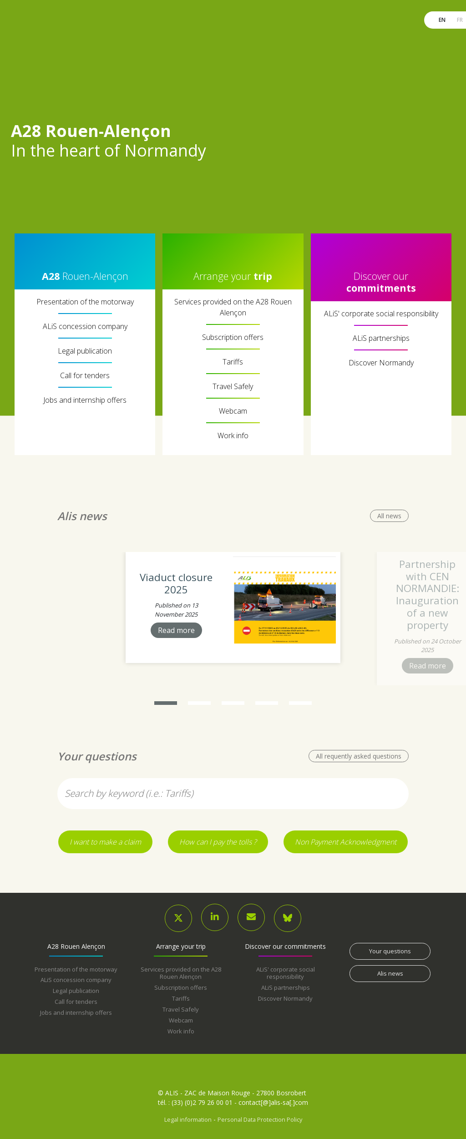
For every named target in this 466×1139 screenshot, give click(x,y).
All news (389, 515)
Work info (233, 435)
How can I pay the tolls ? (218, 842)
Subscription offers (232, 337)
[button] (165, 703)
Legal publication (85, 351)
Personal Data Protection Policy (260, 1119)
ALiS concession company (85, 326)
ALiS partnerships (381, 338)
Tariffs (233, 362)
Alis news (390, 973)
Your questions (390, 951)
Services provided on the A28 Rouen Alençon (233, 307)
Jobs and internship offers (85, 400)
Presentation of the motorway (85, 302)
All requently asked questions (358, 756)
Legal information (188, 1119)
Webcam (233, 411)
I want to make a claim (105, 842)
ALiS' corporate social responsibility (381, 314)
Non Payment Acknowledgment (345, 842)
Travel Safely (233, 386)
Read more (176, 630)
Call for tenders (85, 375)
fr (459, 20)
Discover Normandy (381, 363)
